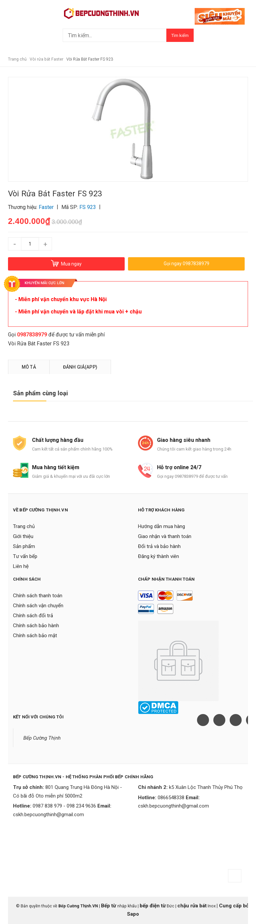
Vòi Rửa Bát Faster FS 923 (39, 343)
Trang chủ (24, 526)
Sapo (133, 914)
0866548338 (171, 798)
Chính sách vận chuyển (38, 606)
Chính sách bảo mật (35, 636)
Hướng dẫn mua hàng (161, 526)
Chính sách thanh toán (37, 596)
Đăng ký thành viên (158, 556)
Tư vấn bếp (25, 556)
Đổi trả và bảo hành (159, 546)
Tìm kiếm (180, 35)
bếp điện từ (153, 906)
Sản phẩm (24, 546)
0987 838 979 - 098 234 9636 (64, 806)
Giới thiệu (23, 536)
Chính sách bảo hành (36, 626)
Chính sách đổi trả (33, 616)
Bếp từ (109, 906)
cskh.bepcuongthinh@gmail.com (48, 815)
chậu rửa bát (192, 906)
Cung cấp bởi (234, 906)
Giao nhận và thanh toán (164, 536)
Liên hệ (21, 566)
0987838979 (32, 334)
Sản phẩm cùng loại (40, 393)
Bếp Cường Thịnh (42, 738)
